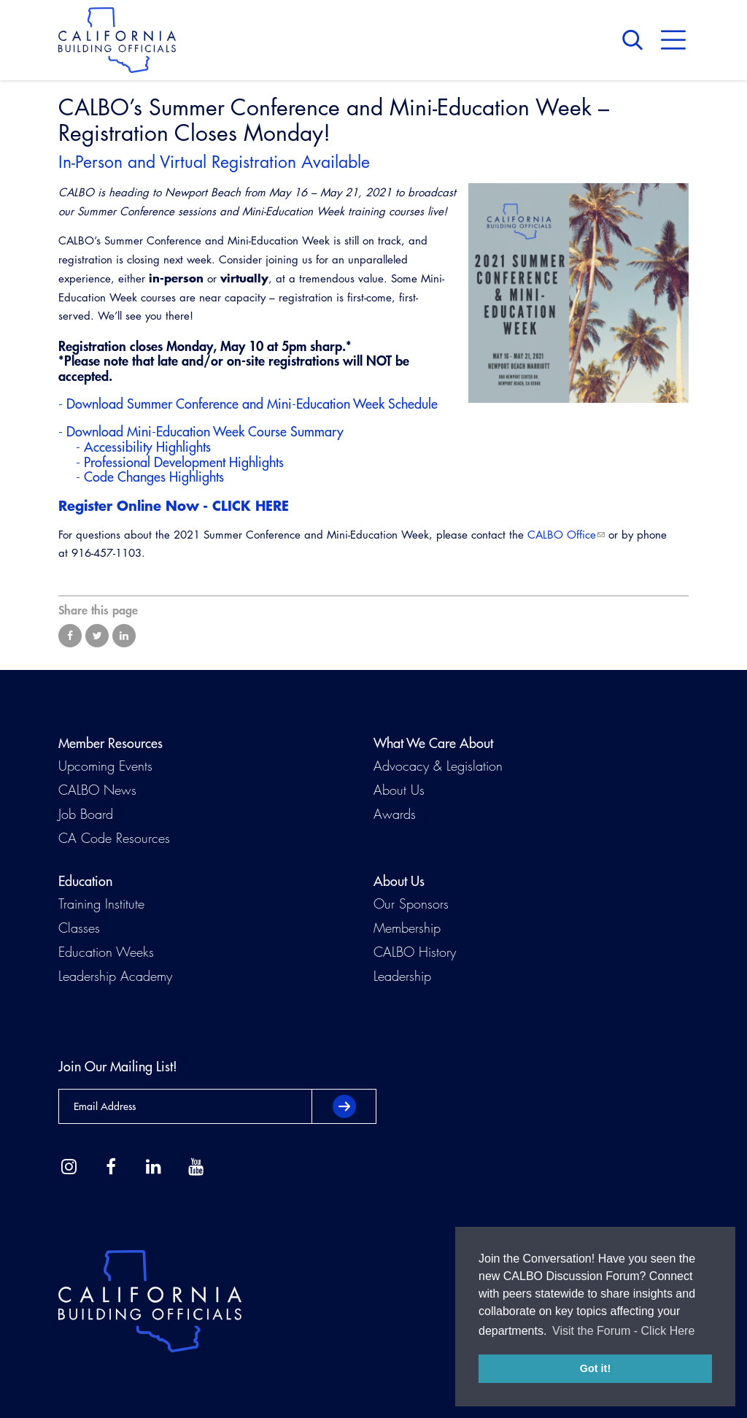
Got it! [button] (595, 1368)
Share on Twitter (97, 635)
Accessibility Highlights (147, 447)
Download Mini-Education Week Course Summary (205, 431)
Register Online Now (128, 505)
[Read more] (578, 293)
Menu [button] (673, 40)
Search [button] (636, 40)
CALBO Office (561, 535)
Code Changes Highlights (154, 477)
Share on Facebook (70, 635)
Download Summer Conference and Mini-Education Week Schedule (252, 404)
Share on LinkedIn (124, 635)
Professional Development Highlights (184, 462)
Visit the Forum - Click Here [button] (623, 1331)
